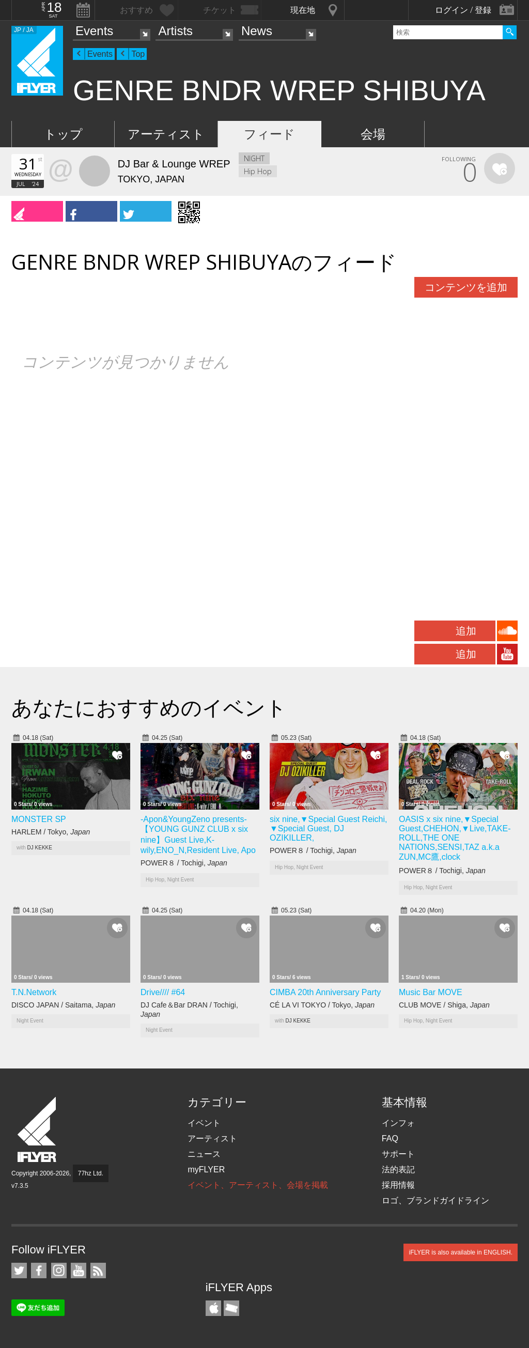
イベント (204, 1123)
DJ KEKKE (39, 847)
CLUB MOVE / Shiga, (444, 1005)
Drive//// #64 (163, 992)
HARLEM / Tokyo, (50, 832)
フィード (269, 134)
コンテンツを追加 (466, 287)
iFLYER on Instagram (59, 1270)
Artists (175, 31)
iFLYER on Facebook (38, 1270)
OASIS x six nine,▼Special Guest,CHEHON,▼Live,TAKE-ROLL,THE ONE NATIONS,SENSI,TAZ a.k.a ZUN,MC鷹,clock (454, 838)
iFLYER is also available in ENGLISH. (460, 1252)
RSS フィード (98, 1270)
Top (138, 54)
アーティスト (166, 134)
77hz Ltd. (90, 1173)
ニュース (204, 1154)
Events (94, 31)
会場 (373, 134)
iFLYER (38, 1130)
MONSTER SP (38, 819)
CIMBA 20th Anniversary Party (325, 992)
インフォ (398, 1123)
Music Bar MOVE (430, 992)
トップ (63, 134)
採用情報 (398, 1185)
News (256, 31)
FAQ (390, 1138)
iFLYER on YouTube (78, 1270)
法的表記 (398, 1169)
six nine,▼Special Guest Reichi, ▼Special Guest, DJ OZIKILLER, (328, 828)
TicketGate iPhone (231, 1308)
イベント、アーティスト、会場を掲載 (258, 1185)
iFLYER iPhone (213, 1308)
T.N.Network (33, 992)
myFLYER (206, 1169)
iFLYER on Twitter (19, 1270)
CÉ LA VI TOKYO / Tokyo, (322, 1005)
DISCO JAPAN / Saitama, (63, 1005)
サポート (398, 1154)
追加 (466, 631)
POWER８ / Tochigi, (184, 863)
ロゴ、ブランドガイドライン (435, 1200)
